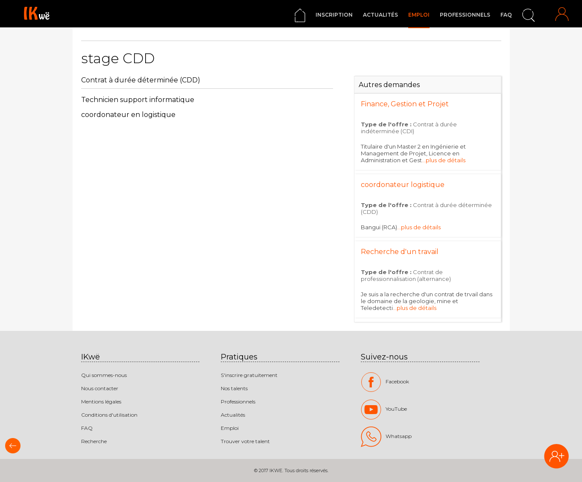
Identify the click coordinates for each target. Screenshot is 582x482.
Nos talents (234, 388)
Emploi (419, 15)
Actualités (380, 15)
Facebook (385, 382)
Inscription (334, 15)
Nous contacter (99, 388)
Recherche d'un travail (400, 252)
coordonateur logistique (403, 185)
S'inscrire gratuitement (249, 375)
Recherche (94, 441)
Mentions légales (101, 401)
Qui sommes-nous (104, 375)
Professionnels (465, 15)
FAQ (506, 15)
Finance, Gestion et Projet (405, 104)
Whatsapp (386, 436)
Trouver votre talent (245, 441)
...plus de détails (443, 160)
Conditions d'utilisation (109, 415)
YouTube (384, 409)
